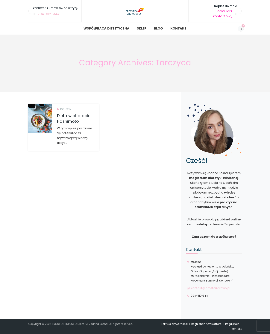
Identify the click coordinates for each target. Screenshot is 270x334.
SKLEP (141, 28)
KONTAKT (178, 28)
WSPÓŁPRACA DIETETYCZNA (106, 28)
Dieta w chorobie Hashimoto (73, 118)
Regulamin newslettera (206, 324)
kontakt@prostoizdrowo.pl (210, 288)
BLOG (158, 28)
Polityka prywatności (174, 324)
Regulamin (232, 324)
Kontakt (237, 329)
